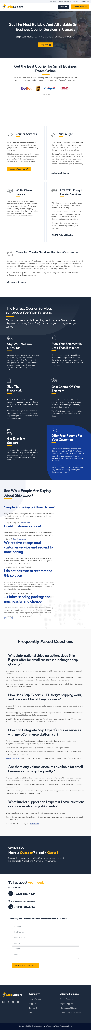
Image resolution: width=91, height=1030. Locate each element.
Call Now (53, 1)
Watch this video (13, 758)
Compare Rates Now (18, 169)
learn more (34, 824)
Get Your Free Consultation (26, 966)
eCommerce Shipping (16, 282)
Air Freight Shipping (60, 173)
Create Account (80, 7)
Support (76, 1)
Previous (5, 618)
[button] (62, 7)
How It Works (35, 999)
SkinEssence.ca (19, 539)
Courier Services (66, 999)
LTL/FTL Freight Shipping (62, 235)
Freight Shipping (66, 1004)
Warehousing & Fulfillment (70, 1013)
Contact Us (33, 1008)
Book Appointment (65, 1)
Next (12, 618)
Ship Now (44, 45)
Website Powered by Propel (63, 1026)
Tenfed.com (25, 523)
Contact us (85, 1)
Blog (31, 1013)
